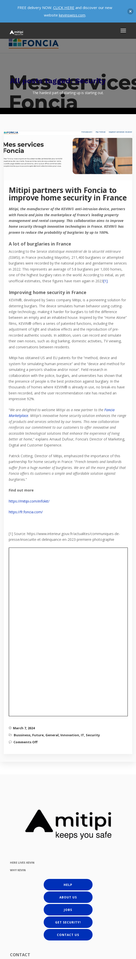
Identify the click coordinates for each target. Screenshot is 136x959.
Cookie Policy (62, 954)
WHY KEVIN (18, 707)
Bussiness (22, 573)
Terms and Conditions (91, 954)
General (52, 573)
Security (93, 573)
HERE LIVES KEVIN (22, 700)
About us (68, 735)
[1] (105, 281)
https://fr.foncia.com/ (26, 512)
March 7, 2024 (24, 566)
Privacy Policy (39, 954)
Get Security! (68, 760)
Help (68, 722)
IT (82, 573)
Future (38, 573)
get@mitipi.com (31, 915)
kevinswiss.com (72, 15)
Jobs (68, 747)
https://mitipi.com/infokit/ (29, 501)
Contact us (68, 772)
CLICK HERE (63, 7)
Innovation (69, 573)
